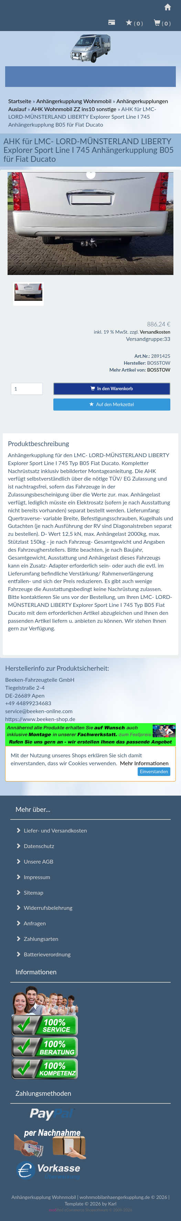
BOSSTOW (158, 370)
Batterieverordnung (43, 954)
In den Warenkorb (111, 388)
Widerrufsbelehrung (43, 907)
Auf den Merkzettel (111, 404)
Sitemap (29, 892)
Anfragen (30, 923)
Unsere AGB (34, 861)
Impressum (32, 877)
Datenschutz (34, 846)
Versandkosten (155, 332)
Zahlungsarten (36, 938)
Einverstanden (154, 771)
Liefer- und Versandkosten (51, 830)
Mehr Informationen (144, 763)
